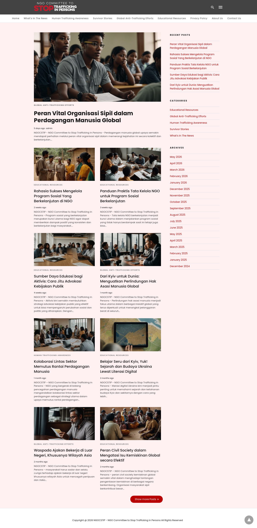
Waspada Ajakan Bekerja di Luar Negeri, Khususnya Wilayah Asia (63, 449)
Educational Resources (172, 18)
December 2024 (180, 266)
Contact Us (234, 18)
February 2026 (179, 176)
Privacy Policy (198, 18)
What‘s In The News (35, 18)
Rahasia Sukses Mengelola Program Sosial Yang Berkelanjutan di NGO (58, 195)
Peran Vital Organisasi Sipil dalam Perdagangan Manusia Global (84, 116)
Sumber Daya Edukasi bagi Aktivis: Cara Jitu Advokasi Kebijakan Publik (58, 280)
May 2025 (176, 234)
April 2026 (176, 163)
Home (15, 18)
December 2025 (180, 189)
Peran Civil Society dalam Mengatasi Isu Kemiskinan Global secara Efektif (130, 451)
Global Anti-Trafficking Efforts (135, 18)
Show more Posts (145, 495)
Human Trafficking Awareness (70, 18)
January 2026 (178, 182)
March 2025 (177, 247)
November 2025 (180, 195)
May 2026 (176, 157)
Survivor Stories (102, 18)
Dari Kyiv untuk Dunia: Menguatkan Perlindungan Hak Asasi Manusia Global (128, 280)
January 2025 (178, 260)
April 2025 (176, 240)
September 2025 (180, 208)
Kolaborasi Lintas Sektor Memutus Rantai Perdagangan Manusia (64, 364)
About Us (217, 18)
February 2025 (179, 253)
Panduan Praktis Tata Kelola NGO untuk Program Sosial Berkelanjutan (130, 195)
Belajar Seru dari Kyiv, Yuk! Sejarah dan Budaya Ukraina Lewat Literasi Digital (126, 366)
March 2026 (177, 170)
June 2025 (176, 227)
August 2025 (177, 215)
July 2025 (176, 221)
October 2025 (178, 202)
